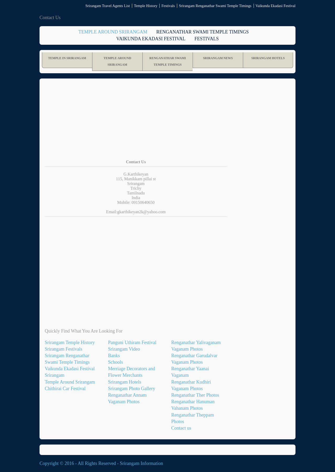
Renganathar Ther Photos (195, 395)
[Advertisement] (167, 123)
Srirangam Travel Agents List (107, 6)
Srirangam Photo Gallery (131, 388)
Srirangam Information (141, 463)
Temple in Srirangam (67, 58)
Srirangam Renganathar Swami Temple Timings (215, 6)
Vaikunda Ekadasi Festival (275, 6)
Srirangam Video (124, 349)
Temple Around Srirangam (113, 32)
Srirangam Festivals (63, 349)
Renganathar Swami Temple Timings (202, 32)
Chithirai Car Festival (65, 388)
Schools (115, 362)
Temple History (146, 6)
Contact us (181, 428)
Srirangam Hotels (268, 58)
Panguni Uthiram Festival (132, 342)
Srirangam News (218, 58)
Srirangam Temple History (70, 342)
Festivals (168, 6)
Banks (114, 355)
